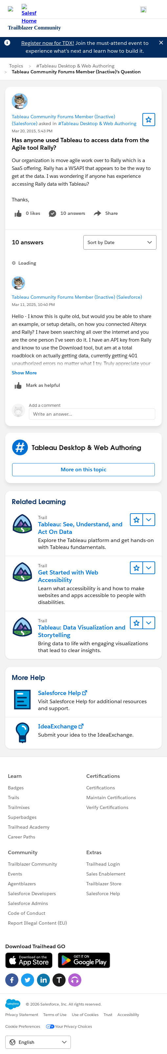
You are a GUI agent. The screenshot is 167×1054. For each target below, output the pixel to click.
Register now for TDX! (47, 43)
